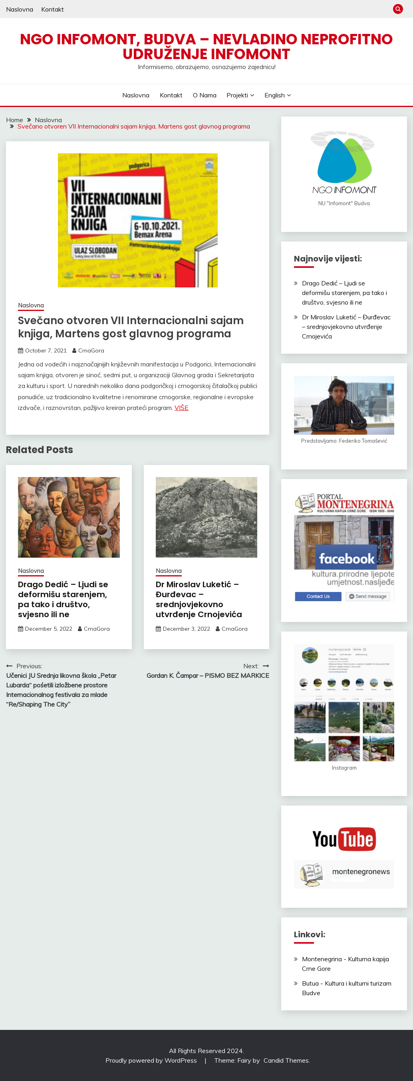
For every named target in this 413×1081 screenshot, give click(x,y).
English (274, 95)
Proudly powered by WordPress (152, 1060)
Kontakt (52, 9)
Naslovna (19, 9)
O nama (204, 95)
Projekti (237, 95)
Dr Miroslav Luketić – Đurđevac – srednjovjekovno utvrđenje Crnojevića (199, 599)
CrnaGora (91, 350)
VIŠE (182, 408)
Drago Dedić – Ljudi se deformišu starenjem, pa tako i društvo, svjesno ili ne (63, 599)
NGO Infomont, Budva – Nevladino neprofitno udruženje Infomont (206, 46)
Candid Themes (286, 1060)
